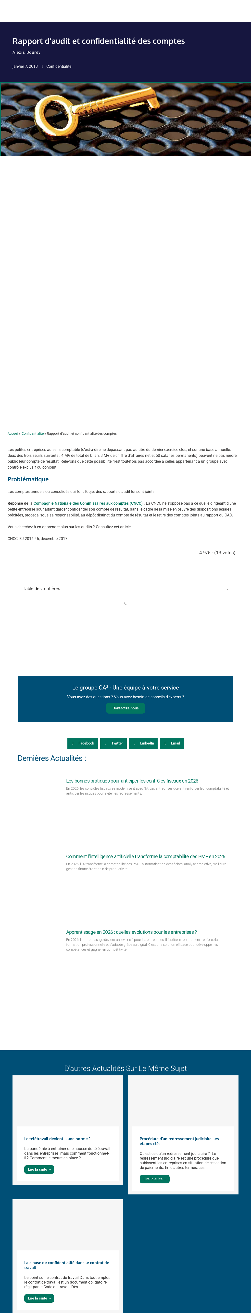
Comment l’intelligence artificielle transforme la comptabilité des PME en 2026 (145, 856)
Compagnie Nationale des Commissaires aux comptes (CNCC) (88, 503)
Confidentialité (58, 66)
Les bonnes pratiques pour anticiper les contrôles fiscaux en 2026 (132, 781)
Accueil (13, 433)
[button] (227, 588)
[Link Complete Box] (68, 1130)
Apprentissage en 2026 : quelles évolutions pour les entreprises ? (131, 932)
